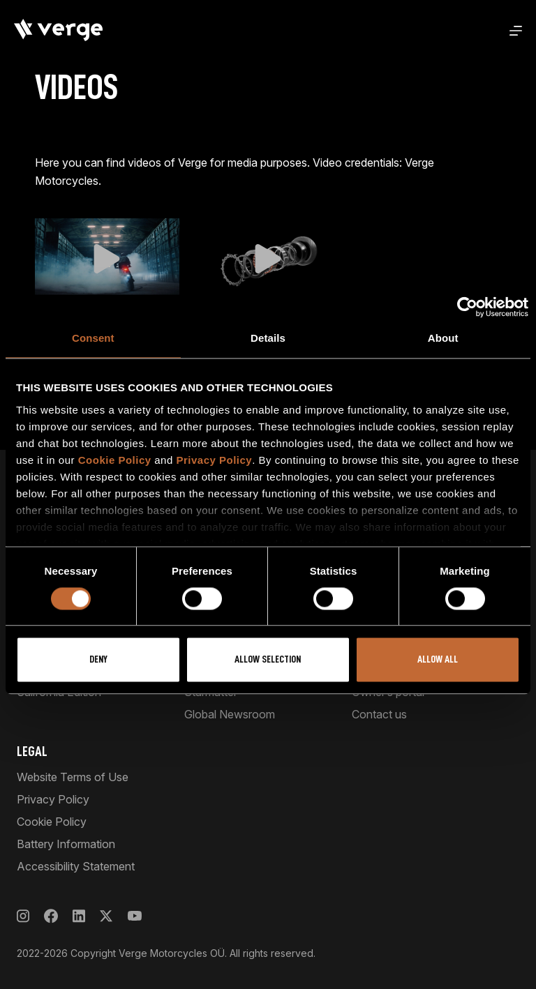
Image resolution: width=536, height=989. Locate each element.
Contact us (379, 714)
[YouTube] (134, 916)
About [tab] (443, 338)
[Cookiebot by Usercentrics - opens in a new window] (467, 306)
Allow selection (267, 660)
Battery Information (66, 844)
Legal (32, 751)
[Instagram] (23, 916)
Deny (98, 660)
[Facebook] (51, 916)
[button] (107, 258)
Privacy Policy (214, 460)
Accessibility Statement (76, 866)
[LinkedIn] (79, 916)
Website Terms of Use (72, 777)
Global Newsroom (229, 714)
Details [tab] (268, 338)
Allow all (437, 660)
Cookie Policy (114, 460)
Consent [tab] (93, 338)
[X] (106, 916)
